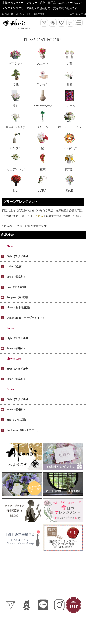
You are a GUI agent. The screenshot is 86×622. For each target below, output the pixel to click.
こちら (39, 216)
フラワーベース (42, 105)
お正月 (42, 190)
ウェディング (15, 169)
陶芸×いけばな (15, 127)
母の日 (69, 190)
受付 (16, 105)
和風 (69, 84)
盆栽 (16, 84)
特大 (16, 190)
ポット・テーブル (69, 127)
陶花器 (69, 169)
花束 (43, 169)
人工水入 (42, 63)
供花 (69, 63)
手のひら (42, 84)
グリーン (42, 127)
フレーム (69, 105)
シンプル (15, 148)
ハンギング (69, 148)
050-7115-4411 (78, 13)
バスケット (15, 63)
